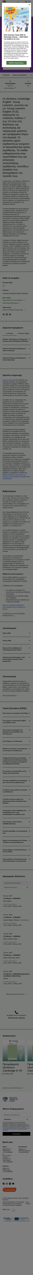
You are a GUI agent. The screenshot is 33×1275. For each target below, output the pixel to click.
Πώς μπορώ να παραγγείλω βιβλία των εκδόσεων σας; (15, 721)
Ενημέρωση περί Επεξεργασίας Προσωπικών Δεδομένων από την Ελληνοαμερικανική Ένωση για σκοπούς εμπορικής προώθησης (16, 1129)
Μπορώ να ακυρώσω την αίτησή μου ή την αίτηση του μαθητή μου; (15, 749)
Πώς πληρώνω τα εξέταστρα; (15, 741)
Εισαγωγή (6, 75)
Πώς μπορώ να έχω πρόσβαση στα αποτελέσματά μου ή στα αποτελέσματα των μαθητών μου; (15, 812)
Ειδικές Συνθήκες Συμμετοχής (13, 310)
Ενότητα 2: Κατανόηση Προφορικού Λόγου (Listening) (15, 349)
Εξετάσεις (10, 22)
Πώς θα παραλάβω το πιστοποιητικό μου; (15, 832)
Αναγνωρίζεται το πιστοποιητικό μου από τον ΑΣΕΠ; (15, 851)
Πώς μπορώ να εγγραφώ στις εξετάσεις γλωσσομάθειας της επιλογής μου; (15, 732)
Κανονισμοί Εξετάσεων (11, 303)
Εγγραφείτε (16, 1134)
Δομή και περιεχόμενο (20, 75)
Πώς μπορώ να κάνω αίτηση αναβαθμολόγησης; (15, 823)
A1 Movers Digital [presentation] (23, 333)
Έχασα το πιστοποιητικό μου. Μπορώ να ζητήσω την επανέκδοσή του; (15, 841)
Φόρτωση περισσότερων (15, 994)
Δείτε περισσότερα (9, 695)
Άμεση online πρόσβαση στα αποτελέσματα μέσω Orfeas (15, 649)
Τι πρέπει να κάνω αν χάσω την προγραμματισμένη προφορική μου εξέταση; (15, 801)
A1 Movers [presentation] (9, 333)
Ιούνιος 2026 (15, 640)
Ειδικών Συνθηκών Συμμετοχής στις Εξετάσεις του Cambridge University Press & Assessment (16, 476)
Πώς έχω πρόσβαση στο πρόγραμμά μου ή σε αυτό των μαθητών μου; (15, 781)
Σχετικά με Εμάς (7, 10)
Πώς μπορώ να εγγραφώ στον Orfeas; (15, 713)
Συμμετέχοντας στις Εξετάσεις (13, 300)
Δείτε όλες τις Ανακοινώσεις (12, 1088)
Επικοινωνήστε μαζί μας (16, 66)
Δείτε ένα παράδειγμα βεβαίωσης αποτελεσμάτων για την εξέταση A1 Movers (14, 607)
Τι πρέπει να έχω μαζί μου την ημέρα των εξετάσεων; (15, 791)
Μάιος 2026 (15, 633)
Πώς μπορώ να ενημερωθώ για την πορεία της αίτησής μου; (15, 772)
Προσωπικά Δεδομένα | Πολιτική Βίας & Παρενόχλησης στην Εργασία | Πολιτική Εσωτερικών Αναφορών (13, 1203)
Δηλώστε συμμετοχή (9, 380)
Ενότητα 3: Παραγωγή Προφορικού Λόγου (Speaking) (15, 359)
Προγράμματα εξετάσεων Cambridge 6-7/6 (12, 1067)
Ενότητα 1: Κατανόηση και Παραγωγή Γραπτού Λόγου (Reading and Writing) (15, 340)
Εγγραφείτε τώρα (16, 57)
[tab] (10, 334)
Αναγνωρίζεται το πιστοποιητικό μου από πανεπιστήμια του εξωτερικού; (15, 860)
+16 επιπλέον (24, 920)
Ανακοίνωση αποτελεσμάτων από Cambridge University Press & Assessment (15, 659)
